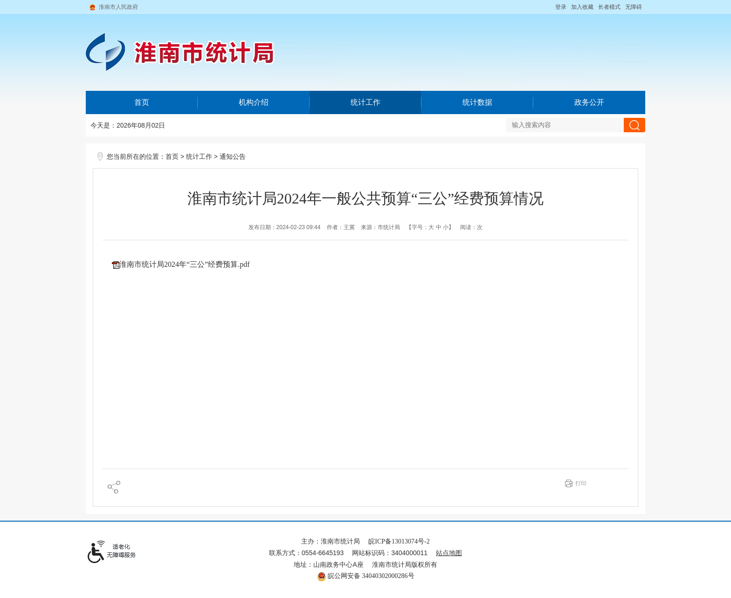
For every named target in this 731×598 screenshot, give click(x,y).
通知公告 (233, 156)
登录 (560, 7)
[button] (609, 7)
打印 (580, 483)
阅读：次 (471, 227)
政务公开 (589, 102)
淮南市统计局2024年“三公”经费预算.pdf (184, 264)
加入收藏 (582, 7)
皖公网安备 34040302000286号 (365, 575)
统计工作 (365, 102)
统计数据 (477, 102)
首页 (141, 102)
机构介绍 (254, 102)
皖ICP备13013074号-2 (398, 541)
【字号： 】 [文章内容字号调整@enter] (430, 227)
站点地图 (449, 553)
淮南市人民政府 (118, 7)
